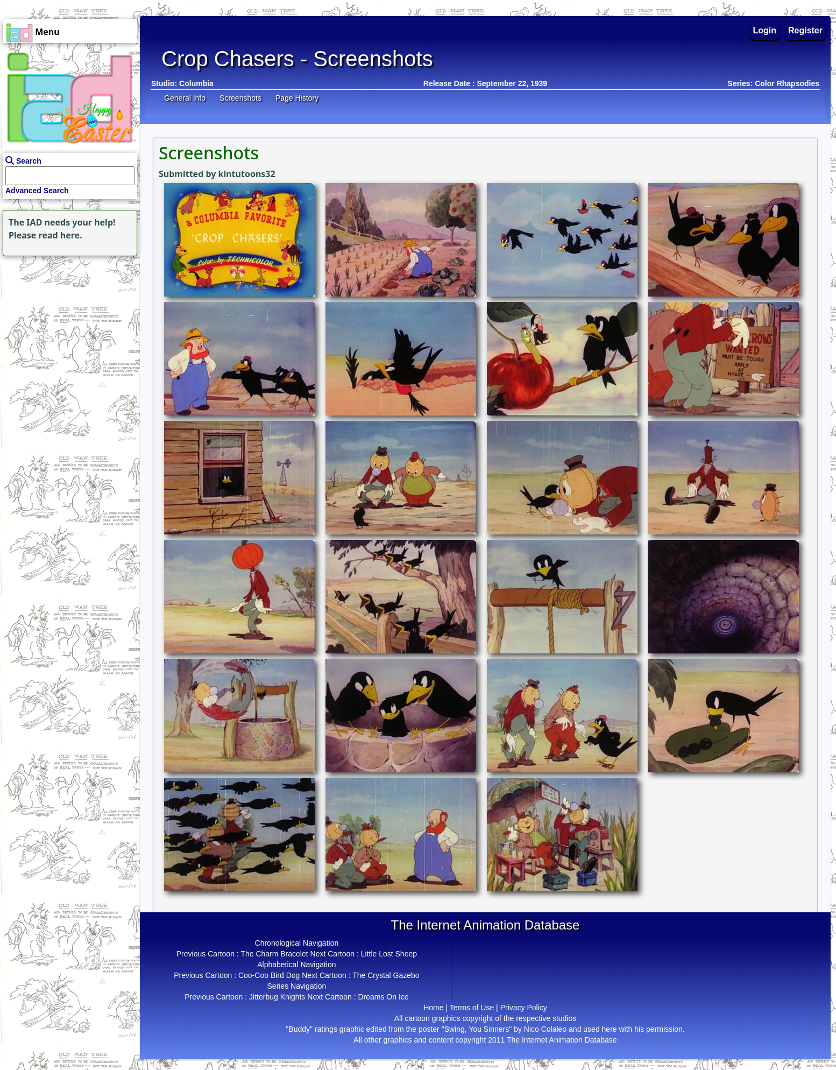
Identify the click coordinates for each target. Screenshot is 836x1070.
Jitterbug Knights (277, 996)
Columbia (196, 83)
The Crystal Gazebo (386, 975)
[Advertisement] (67, 326)
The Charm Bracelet (274, 953)
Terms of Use (472, 1007)
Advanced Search (37, 190)
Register (805, 30)
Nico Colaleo (545, 1029)
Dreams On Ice (383, 996)
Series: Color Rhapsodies (773, 83)
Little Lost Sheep (389, 953)
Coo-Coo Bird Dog (269, 975)
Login (765, 30)
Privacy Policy (523, 1007)
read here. (60, 235)
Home (433, 1007)
